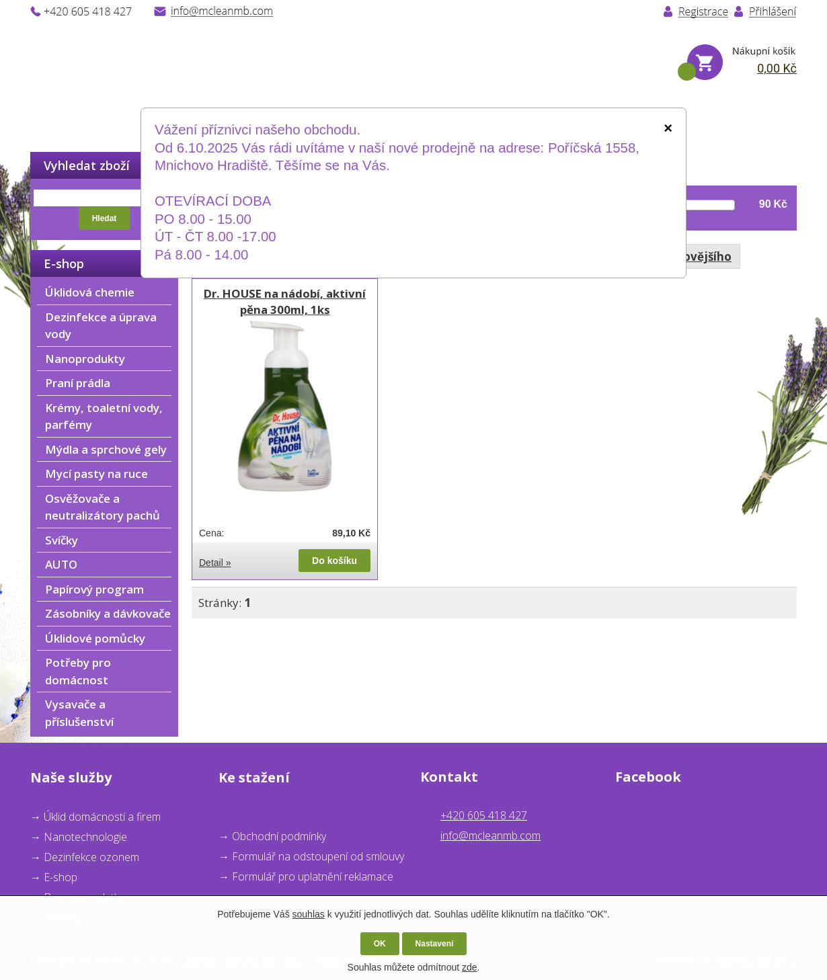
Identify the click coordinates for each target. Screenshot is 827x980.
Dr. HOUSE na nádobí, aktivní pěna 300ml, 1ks (285, 301)
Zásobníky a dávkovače (108, 613)
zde (469, 967)
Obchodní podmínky (279, 836)
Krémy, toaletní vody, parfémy (104, 416)
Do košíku (334, 560)
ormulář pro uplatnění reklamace (315, 876)
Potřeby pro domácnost (78, 671)
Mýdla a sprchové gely (106, 449)
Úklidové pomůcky (95, 638)
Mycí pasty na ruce (96, 473)
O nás (136, 120)
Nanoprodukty (85, 358)
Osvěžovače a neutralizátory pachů (102, 507)
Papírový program (94, 589)
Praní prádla (77, 383)
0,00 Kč (777, 68)
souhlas (308, 914)
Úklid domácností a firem (102, 816)
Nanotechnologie (85, 836)
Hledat (104, 218)
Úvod (46, 120)
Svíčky (61, 540)
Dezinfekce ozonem (91, 857)
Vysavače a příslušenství (79, 712)
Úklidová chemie (89, 292)
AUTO (61, 564)
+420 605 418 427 (483, 815)
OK (380, 943)
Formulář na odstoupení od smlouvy (318, 856)
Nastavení (435, 943)
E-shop (60, 877)
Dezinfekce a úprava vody (101, 325)
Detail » (215, 562)
